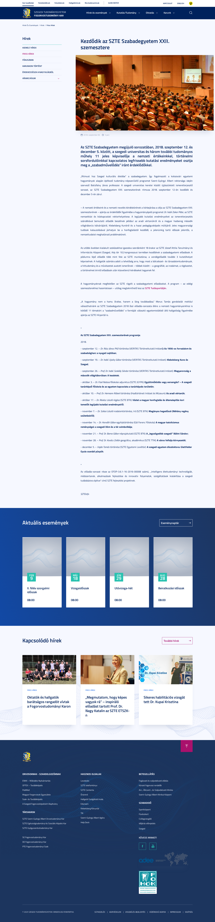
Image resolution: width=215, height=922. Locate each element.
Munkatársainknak (92, 3)
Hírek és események (96, 12)
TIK (82, 813)
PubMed (26, 790)
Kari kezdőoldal (28, 3)
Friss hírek (51, 25)
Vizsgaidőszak (80, 588)
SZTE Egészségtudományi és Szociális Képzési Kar (44, 823)
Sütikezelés (100, 912)
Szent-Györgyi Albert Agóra (93, 817)
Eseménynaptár (170, 523)
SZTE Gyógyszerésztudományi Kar (37, 828)
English (180, 3)
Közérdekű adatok (157, 912)
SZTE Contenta (87, 790)
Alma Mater (113, 3)
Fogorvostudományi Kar (49, 15)
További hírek (171, 641)
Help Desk (85, 822)
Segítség (189, 912)
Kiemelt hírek (29, 47)
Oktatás (150, 12)
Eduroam (85, 803)
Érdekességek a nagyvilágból (38, 72)
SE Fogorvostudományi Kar (34, 837)
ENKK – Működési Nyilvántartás (36, 780)
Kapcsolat (167, 3)
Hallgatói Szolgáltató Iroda (92, 799)
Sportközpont (145, 809)
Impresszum (175, 912)
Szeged (142, 828)
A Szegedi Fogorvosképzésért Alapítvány (40, 803)
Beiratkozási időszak (171, 588)
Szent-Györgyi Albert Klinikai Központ (155, 794)
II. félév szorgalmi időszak (38, 590)
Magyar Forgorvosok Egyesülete (36, 794)
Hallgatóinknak (74, 3)
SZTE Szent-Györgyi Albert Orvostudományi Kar (43, 818)
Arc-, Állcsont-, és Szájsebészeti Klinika (156, 790)
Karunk (167, 12)
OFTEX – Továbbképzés (32, 785)
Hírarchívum (29, 78)
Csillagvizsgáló (145, 818)
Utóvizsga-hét (124, 588)
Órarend (84, 794)
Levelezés (85, 780)
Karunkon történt (32, 66)
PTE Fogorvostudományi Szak (35, 846)
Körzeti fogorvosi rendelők (150, 785)
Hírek (42, 25)
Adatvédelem (115, 912)
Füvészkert (144, 814)
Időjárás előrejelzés (147, 823)
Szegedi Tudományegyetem (50, 12)
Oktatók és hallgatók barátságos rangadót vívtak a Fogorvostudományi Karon (49, 702)
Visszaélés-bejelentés (135, 912)
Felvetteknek (59, 3)
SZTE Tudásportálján (155, 288)
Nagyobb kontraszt (191, 3)
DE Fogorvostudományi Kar (34, 841)
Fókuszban (28, 59)
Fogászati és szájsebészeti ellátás (153, 780)
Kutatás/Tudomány (126, 12)
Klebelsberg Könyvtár (90, 808)
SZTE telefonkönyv (89, 785)
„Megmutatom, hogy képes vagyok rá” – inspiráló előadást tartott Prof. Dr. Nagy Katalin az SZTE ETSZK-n (107, 706)
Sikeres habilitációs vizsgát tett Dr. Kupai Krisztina (164, 699)
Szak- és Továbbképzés (32, 799)
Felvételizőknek (44, 3)
